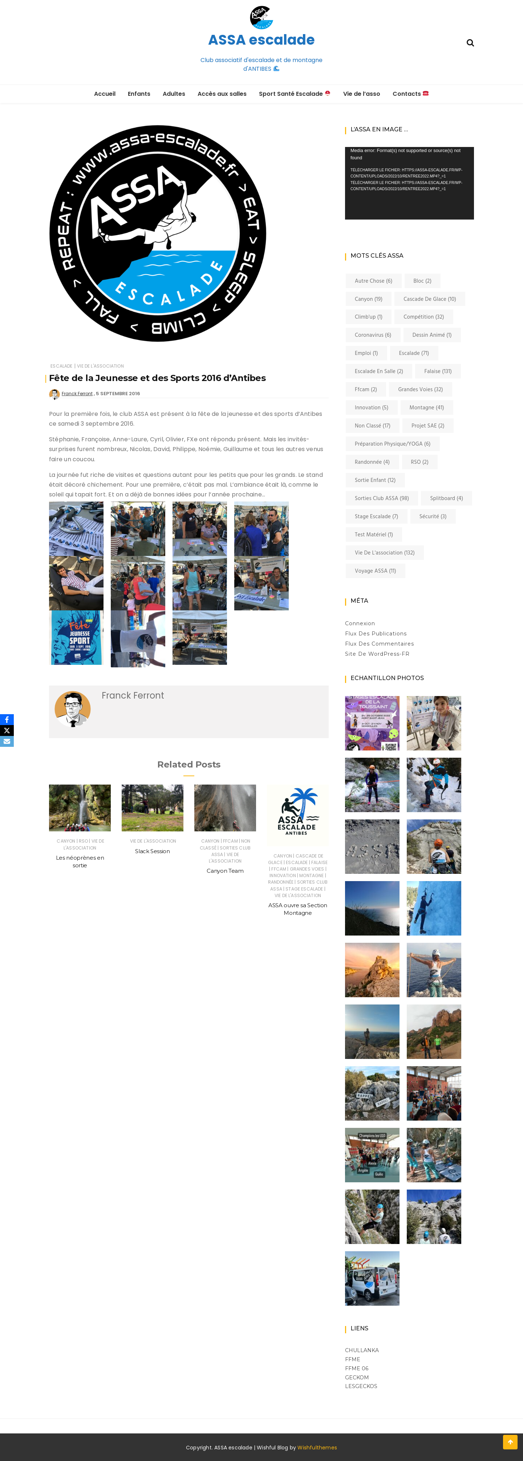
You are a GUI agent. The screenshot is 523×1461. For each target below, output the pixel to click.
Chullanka (362, 1350)
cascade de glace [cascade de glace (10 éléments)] (430, 299)
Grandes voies (307, 869)
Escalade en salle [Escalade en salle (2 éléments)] (379, 371)
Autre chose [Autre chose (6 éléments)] (374, 281)
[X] (7, 730)
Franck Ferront (77, 393)
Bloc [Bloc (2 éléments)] (423, 281)
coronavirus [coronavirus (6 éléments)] (373, 335)
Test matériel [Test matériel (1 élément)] (374, 535)
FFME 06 (356, 1368)
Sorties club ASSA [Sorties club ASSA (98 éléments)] (382, 498)
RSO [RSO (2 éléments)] (420, 462)
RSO (83, 841)
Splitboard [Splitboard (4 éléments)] (446, 498)
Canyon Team (225, 870)
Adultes (174, 94)
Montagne (311, 875)
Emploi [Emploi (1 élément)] (366, 353)
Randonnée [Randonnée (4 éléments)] (372, 462)
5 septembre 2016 (118, 393)
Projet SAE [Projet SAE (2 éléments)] (428, 426)
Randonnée (280, 882)
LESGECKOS (361, 1386)
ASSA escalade (261, 39)
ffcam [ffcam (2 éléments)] (366, 389)
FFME (352, 1359)
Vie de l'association (100, 366)
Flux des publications (376, 633)
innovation (282, 875)
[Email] (7, 741)
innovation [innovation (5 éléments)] (372, 408)
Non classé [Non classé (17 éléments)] (372, 426)
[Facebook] (7, 719)
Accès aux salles (222, 94)
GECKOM (357, 1377)
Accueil (104, 94)
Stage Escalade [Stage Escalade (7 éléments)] (376, 516)
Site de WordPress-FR (377, 654)
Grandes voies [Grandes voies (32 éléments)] (420, 389)
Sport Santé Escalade (295, 94)
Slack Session (152, 851)
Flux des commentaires (379, 644)
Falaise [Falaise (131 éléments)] (438, 371)
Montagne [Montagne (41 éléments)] (427, 408)
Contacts (411, 94)
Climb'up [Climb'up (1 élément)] (368, 317)
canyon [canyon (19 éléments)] (368, 299)
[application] (409, 183)
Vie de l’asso (361, 94)
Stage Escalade (304, 889)
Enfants (139, 94)
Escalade (61, 366)
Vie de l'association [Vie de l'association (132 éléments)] (385, 553)
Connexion (360, 623)
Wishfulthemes (317, 1447)
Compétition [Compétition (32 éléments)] (424, 317)
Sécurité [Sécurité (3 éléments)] (433, 516)
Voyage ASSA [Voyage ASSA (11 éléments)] (375, 571)
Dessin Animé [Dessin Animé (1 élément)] (432, 335)
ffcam (230, 841)
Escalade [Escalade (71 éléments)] (414, 353)
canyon (66, 841)
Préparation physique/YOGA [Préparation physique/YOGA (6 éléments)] (393, 444)
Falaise (319, 862)
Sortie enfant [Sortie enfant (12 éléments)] (375, 480)
